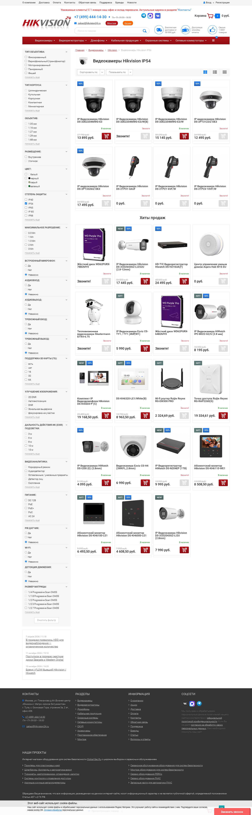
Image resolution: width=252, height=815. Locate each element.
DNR (29, 405)
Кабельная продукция (125, 40)
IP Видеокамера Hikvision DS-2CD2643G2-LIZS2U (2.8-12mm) (132, 267)
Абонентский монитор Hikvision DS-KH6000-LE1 (131, 534)
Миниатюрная (34, 106)
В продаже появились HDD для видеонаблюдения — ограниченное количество (45, 643)
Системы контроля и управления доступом (47, 778)
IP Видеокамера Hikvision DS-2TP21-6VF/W (171, 187)
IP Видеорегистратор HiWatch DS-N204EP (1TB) (171, 467)
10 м (29, 445)
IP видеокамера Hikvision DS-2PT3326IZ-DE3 (93, 187)
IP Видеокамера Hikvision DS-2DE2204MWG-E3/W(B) (132, 120)
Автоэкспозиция (35, 401)
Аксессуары (83, 730)
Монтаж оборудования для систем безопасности (157, 769)
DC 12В (30, 500)
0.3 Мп (30, 233)
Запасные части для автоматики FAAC (151, 782)
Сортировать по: (89, 72)
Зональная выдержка (38, 409)
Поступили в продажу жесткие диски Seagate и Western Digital (44, 658)
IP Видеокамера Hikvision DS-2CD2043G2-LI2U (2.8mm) (171, 535)
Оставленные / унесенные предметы (46, 475)
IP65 (29, 207)
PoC (29, 512)
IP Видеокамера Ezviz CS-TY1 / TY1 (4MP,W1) (132, 333)
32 (28, 375)
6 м (28, 437)
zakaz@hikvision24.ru (89, 23)
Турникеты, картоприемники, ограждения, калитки (51, 774)
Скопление (32, 483)
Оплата (57, 2)
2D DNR (30, 397)
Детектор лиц (34, 479)
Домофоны (98, 40)
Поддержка (105, 2)
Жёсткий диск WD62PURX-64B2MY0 (171, 333)
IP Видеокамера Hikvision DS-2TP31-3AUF (132, 187)
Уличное (31, 161)
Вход (207, 2)
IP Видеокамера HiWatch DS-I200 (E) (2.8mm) (92, 467)
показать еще (32, 77)
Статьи (134, 735)
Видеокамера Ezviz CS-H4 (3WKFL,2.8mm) (132, 467)
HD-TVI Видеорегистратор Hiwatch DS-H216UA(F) (171, 265)
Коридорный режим (37, 467)
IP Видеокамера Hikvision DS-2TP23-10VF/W (210, 187)
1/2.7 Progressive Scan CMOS (42, 608)
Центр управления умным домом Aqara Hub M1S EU (210, 265)
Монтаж (111, 23)
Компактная (33, 102)
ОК (221, 808)
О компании (28, 2)
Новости (131, 2)
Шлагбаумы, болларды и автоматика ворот (48, 769)
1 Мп (29, 237)
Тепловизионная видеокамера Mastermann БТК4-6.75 (93, 334)
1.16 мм (31, 127)
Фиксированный (35, 57)
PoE (28, 504)
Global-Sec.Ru (94, 759)
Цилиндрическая (36, 90)
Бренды (119, 2)
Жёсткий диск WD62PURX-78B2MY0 (93, 265)
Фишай (30, 73)
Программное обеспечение (92, 735)
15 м (29, 449)
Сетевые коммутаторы (190, 40)
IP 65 (29, 211)
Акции (128, 23)
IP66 (29, 215)
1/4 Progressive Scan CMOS (41, 592)
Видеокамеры (43, 40)
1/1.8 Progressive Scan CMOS (42, 596)
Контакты (69, 2)
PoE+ (29, 508)
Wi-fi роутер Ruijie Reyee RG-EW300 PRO (170, 400)
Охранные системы (157, 40)
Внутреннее (33, 157)
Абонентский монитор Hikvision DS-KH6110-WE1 (209, 467)
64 (28, 379)
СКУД (80, 726)
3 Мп (29, 249)
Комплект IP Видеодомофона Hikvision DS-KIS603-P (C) (93, 401)
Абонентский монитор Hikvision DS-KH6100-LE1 (92, 534)
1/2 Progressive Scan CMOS (41, 600)
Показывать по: (117, 72)
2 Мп (29, 245)
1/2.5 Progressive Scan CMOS (42, 604)
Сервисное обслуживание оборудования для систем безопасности (166, 765)
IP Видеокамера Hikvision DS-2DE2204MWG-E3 (93, 120)
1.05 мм (31, 123)
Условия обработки (53, 810)
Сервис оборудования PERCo (146, 774)
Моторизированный (37, 65)
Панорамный (34, 69)
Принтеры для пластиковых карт (42, 765)
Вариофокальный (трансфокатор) (45, 61)
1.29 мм (31, 135)
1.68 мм (31, 139)
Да (28, 265)
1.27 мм (31, 131)
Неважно (31, 274)
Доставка (44, 2)
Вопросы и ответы (140, 739)
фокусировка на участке (40, 413)
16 (28, 371)
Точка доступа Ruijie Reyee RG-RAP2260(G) (211, 400)
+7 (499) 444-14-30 (90, 17)
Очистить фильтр (46, 620)
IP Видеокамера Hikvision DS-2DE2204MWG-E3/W (171, 120)
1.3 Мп (30, 241)
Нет (28, 270)
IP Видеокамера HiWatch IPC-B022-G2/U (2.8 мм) (209, 333)
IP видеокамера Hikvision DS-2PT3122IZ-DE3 (210, 120)
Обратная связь (87, 2)
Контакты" (184, 9)
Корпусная (32, 98)
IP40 (29, 199)
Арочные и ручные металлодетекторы (44, 782)
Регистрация (223, 2)
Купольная (32, 94)
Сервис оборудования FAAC (145, 778)
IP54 (29, 203)
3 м (28, 433)
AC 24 (29, 516)
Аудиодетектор (35, 471)
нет (28, 367)
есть (29, 363)
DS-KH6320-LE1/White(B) (131, 398)
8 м (28, 441)
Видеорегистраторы (71, 40)
